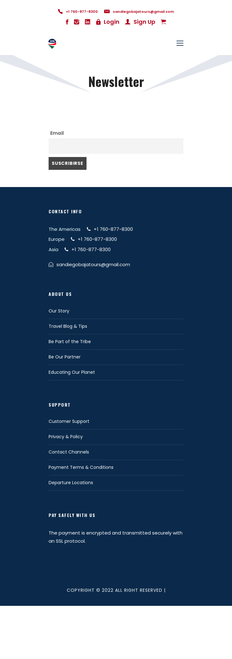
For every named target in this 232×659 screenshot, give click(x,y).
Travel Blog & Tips (68, 326)
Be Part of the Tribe (70, 341)
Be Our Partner (65, 357)
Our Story (59, 311)
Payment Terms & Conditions (81, 467)
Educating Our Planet (72, 372)
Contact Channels (69, 452)
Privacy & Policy (66, 436)
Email (57, 133)
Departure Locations (71, 482)
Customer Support (69, 421)
